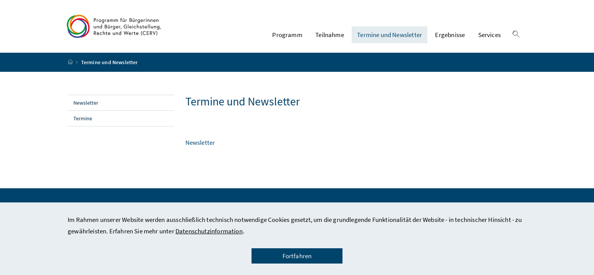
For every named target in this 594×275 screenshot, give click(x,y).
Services (489, 35)
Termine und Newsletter (389, 35)
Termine (82, 118)
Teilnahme (329, 35)
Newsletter (86, 102)
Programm (287, 35)
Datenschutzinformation (209, 231)
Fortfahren (297, 256)
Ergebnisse (450, 35)
